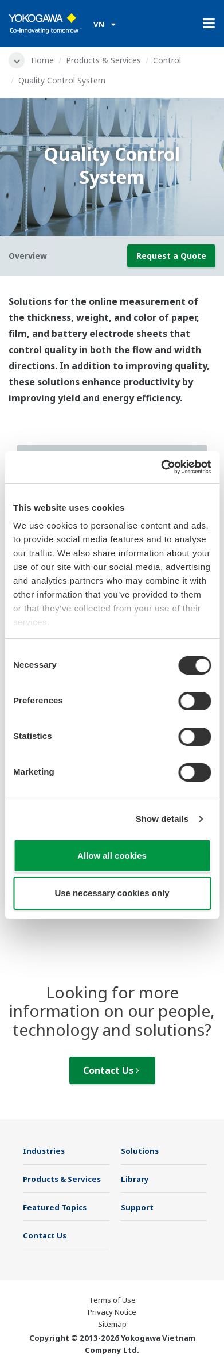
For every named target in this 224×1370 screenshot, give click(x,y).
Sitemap (112, 1324)
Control (167, 60)
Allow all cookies (112, 855)
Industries (44, 1151)
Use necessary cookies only (111, 893)
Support (137, 1207)
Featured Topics (55, 1207)
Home (42, 60)
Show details (162, 819)
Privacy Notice (112, 1312)
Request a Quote (171, 255)
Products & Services (103, 60)
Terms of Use (112, 1300)
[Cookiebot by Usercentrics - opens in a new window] (161, 467)
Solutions (140, 1151)
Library (135, 1179)
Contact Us (111, 1070)
